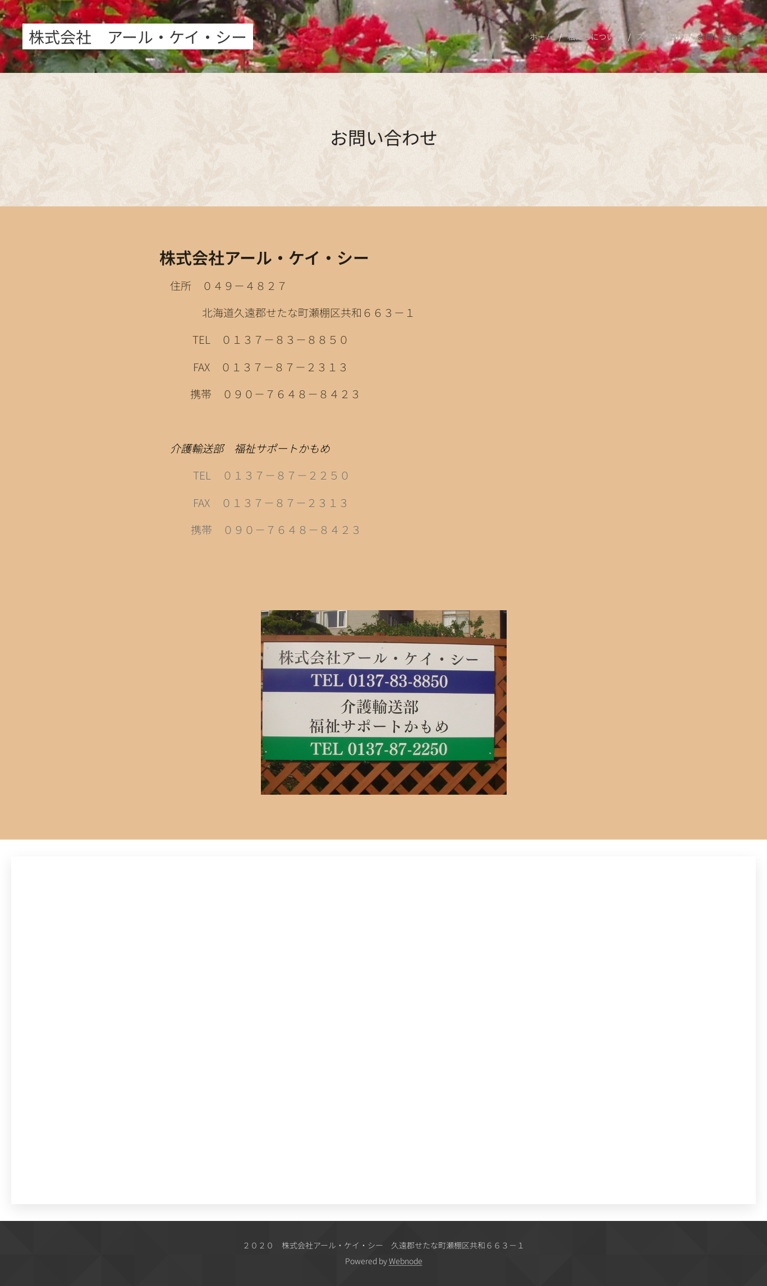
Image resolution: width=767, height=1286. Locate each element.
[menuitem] (544, 36)
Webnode (405, 1260)
